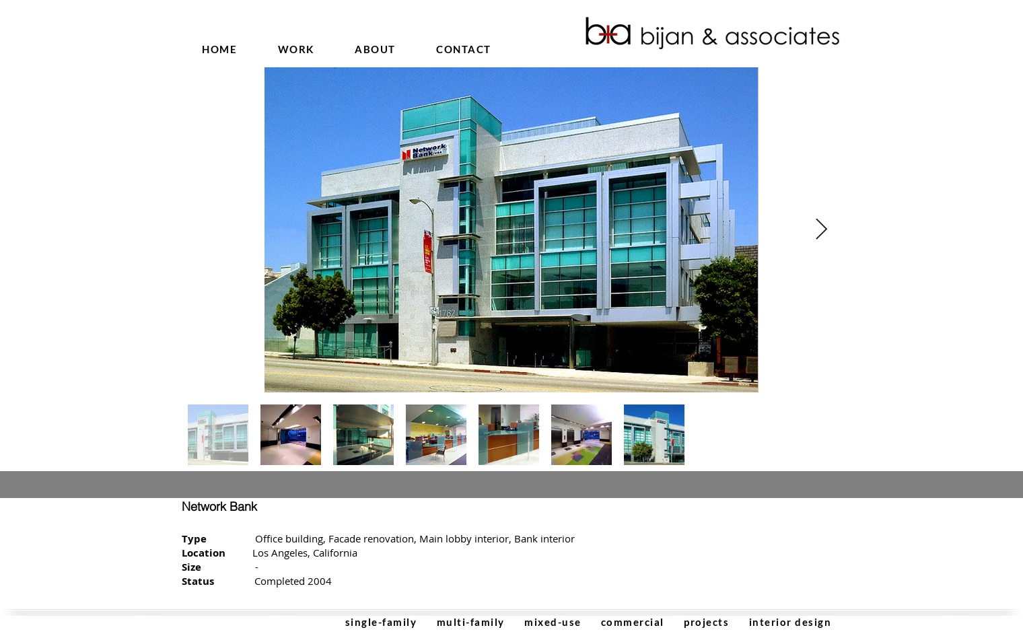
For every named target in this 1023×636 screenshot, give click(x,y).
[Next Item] (821, 230)
